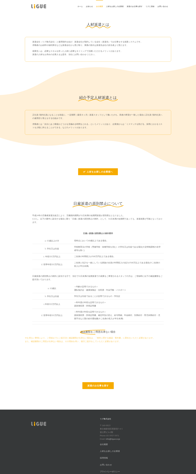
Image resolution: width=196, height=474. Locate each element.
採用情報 (104, 458)
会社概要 (104, 444)
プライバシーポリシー (110, 471)
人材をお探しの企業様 (110, 451)
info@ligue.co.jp (113, 439)
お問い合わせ (106, 464)
